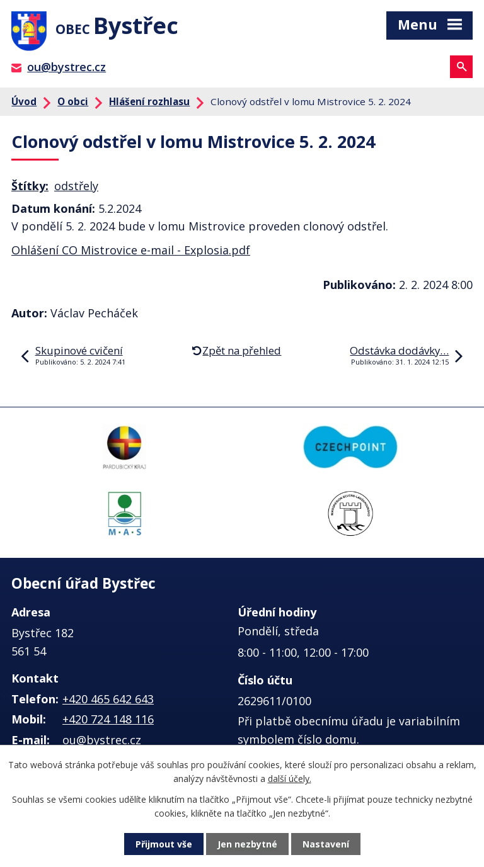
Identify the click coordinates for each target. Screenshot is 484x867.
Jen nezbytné (247, 844)
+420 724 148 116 (108, 719)
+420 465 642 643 (108, 698)
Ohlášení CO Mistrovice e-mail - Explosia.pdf (130, 250)
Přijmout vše (163, 844)
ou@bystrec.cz (66, 66)
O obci (72, 101)
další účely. (289, 779)
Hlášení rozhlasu (149, 101)
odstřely (76, 185)
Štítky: (30, 185)
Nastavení (325, 844)
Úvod (24, 101)
